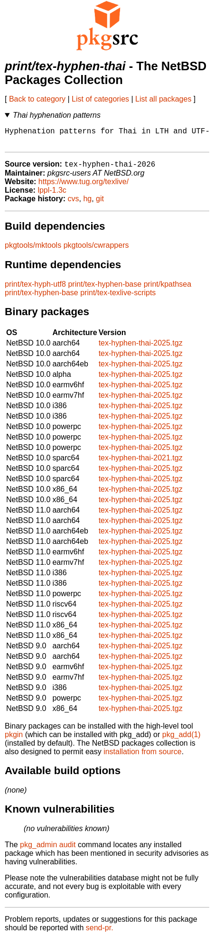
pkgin (14, 740)
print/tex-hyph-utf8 (35, 289)
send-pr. (99, 933)
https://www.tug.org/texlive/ (83, 187)
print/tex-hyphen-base (104, 289)
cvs (73, 204)
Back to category (37, 99)
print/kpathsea (168, 289)
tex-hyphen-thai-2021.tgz (141, 463)
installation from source (142, 757)
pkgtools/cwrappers (96, 250)
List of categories (100, 99)
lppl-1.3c (51, 195)
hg (87, 204)
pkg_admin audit (47, 850)
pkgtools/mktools (33, 250)
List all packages (163, 99)
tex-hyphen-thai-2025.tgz (141, 348)
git (100, 204)
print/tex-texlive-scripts (118, 298)
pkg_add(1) (181, 740)
